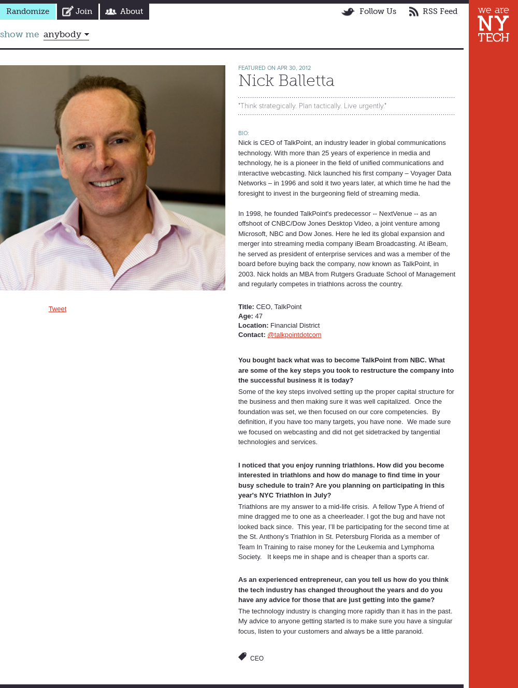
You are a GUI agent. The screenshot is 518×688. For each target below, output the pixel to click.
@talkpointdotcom (294, 335)
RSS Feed (440, 11)
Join (84, 11)
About (131, 11)
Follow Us (377, 11)
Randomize (27, 11)
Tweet (58, 309)
